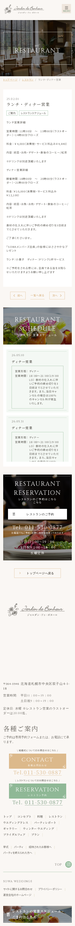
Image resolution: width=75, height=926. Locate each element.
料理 (40, 816)
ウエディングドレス (15, 822)
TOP (58, 864)
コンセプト (24, 816)
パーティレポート (45, 822)
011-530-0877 (44, 527)
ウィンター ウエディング (38, 828)
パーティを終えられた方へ (17, 853)
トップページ (10, 79)
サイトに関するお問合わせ (18, 889)
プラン (35, 834)
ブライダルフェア (14, 834)
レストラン (28, 79)
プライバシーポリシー (50, 889)
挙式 (5, 847)
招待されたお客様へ (40, 847)
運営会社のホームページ (17, 895)
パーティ (18, 847)
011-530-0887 (43, 772)
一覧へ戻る (37, 295)
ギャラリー (10, 828)
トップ (7, 816)
